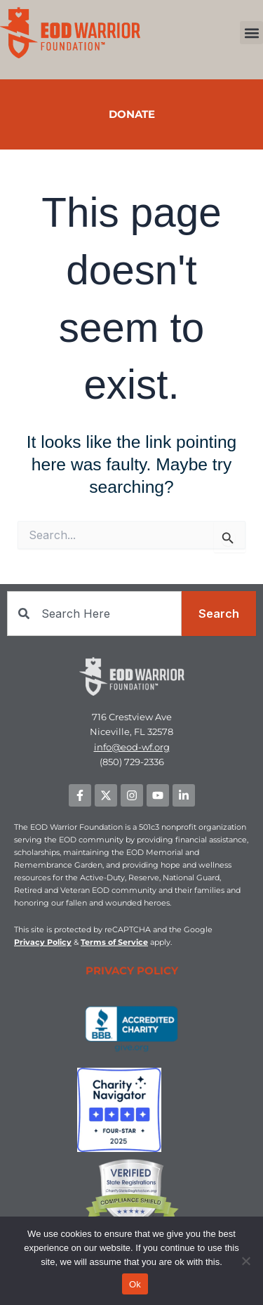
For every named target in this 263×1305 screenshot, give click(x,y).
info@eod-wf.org (132, 747)
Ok (135, 1284)
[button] (251, 32)
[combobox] (94, 613)
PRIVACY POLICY (132, 970)
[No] (245, 1261)
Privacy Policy (43, 942)
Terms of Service (114, 942)
